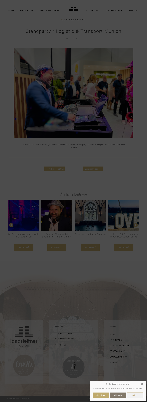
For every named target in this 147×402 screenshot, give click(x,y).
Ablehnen (118, 395)
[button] (142, 384)
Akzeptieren (100, 395)
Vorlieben (135, 395)
